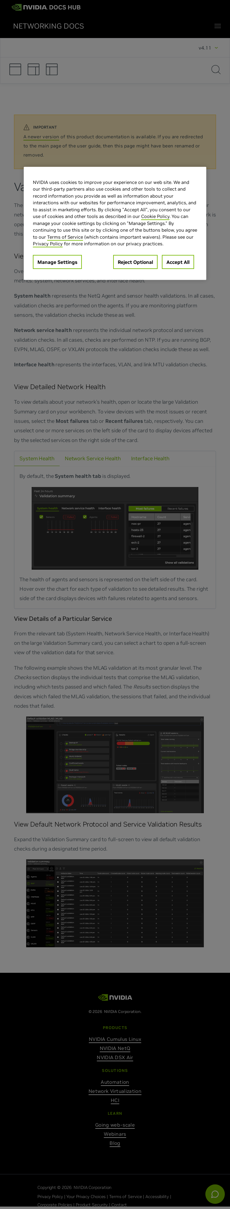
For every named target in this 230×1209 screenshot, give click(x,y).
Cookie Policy (155, 216)
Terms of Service (65, 237)
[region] (115, 223)
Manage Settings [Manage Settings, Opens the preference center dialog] (57, 262)
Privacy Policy (48, 244)
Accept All (178, 262)
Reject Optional (135, 262)
